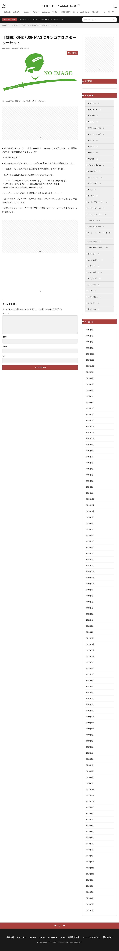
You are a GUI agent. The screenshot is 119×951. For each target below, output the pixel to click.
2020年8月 (90, 741)
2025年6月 (90, 390)
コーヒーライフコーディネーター (99, 234)
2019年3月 (90, 844)
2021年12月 (90, 644)
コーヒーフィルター (97, 214)
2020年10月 (90, 729)
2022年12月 (90, 572)
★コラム (93, 146)
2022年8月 (90, 596)
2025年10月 (90, 366)
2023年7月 (90, 529)
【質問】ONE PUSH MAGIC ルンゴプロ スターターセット (39, 25)
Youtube (27, 12)
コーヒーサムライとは (81, 12)
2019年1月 (90, 856)
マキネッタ (22, 19)
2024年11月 (90, 432)
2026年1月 (90, 348)
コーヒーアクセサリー (98, 202)
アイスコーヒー (95, 177)
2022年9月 (90, 590)
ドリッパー (94, 266)
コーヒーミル (94, 220)
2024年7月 (90, 457)
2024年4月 (90, 475)
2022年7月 (90, 602)
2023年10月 (90, 511)
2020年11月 (90, 723)
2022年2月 (90, 632)
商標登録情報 (65, 12)
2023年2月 (90, 559)
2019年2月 (90, 850)
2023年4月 (90, 547)
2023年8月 (90, 523)
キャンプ (93, 196)
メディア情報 (94, 297)
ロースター (94, 303)
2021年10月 (90, 656)
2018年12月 (90, 862)
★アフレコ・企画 (96, 128)
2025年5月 (90, 396)
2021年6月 (90, 680)
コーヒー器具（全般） (98, 247)
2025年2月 (90, 414)
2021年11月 (90, 650)
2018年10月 (90, 874)
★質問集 (15, 25)
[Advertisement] (20, 274)
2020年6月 (90, 753)
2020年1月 (90, 783)
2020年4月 (90, 765)
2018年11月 (90, 868)
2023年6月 (90, 535)
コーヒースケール (96, 208)
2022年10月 (90, 584)
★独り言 (93, 153)
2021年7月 (90, 674)
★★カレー (94, 103)
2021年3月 (90, 699)
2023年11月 (90, 505)
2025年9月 (90, 372)
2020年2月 (90, 777)
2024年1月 (90, 493)
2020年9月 (90, 735)
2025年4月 (90, 402)
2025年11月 (90, 360)
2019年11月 (90, 795)
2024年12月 (90, 426)
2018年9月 (90, 880)
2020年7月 (90, 747)
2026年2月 (90, 342)
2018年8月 (90, 886)
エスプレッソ (94, 183)
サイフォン (94, 254)
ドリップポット (95, 272)
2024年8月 (90, 451)
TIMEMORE (42, 19)
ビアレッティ (32, 19)
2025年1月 (90, 420)
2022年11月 (90, 578)
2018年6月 (90, 898)
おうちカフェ (58, 19)
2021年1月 (90, 711)
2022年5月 (90, 614)
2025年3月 (90, 408)
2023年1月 (90, 565)
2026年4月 (90, 330)
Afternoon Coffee (96, 165)
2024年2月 (90, 487)
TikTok (55, 12)
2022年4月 (90, 620)
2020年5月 (90, 759)
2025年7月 (90, 384)
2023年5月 (90, 541)
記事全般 (7, 12)
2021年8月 (90, 668)
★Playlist (93, 116)
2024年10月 (90, 439)
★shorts (93, 122)
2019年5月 (90, 832)
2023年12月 (90, 499)
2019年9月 (90, 807)
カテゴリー (17, 12)
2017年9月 (90, 910)
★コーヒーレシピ (96, 134)
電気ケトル (94, 309)
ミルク (92, 291)
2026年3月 (90, 336)
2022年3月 (90, 626)
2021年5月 (90, 686)
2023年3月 (90, 553)
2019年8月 (90, 813)
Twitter (36, 12)
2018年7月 (90, 892)
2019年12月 (90, 789)
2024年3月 (90, 481)
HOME (6, 25)
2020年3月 (90, 771)
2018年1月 (90, 904)
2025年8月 (90, 378)
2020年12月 (90, 717)
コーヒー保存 (14, 48)
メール (5, 346)
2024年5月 (90, 469)
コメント (5, 313)
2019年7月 (90, 819)
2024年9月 (90, 445)
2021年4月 (90, 692)
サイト (4, 356)
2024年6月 (90, 463)
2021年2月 (90, 705)
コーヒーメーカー (96, 227)
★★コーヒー (94, 109)
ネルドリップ (94, 278)
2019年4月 (90, 838)
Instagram (46, 12)
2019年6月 (90, 825)
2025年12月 (90, 354)
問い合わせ (96, 12)
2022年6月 (90, 608)
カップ (92, 190)
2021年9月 (90, 662)
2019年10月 (90, 801)
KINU (50, 19)
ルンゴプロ (25, 48)
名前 (4, 337)
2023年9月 (90, 517)
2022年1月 (90, 638)
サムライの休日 (95, 260)
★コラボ (93, 140)
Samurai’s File (94, 171)
